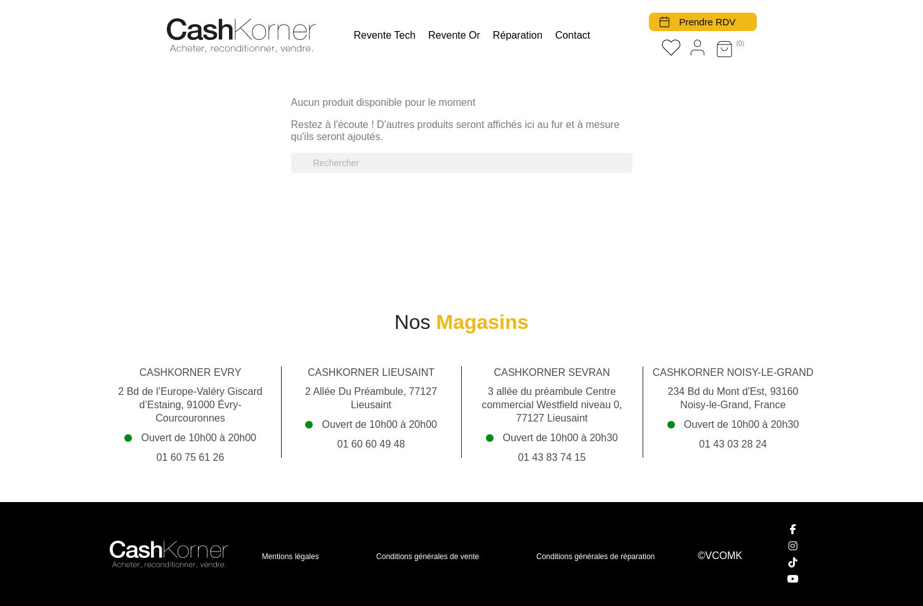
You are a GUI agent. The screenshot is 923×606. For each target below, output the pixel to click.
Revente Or (454, 35)
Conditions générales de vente (427, 556)
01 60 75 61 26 (191, 457)
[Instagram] (793, 546)
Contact (572, 35)
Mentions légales (290, 556)
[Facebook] (793, 529)
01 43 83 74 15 (552, 457)
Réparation (517, 35)
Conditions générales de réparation (596, 556)
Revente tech (385, 35)
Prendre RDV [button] (707, 21)
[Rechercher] (461, 163)
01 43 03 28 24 (733, 444)
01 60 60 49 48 (371, 444)
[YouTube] (793, 579)
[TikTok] (793, 562)
